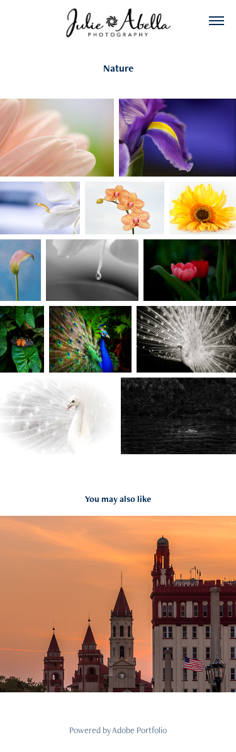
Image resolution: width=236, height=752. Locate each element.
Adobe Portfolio (139, 730)
